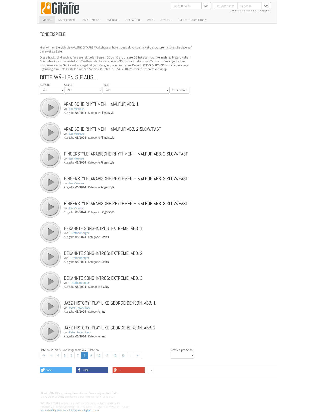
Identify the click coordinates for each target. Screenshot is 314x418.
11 (106, 355)
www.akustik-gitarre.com (54, 410)
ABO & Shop (133, 20)
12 (115, 355)
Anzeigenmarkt (67, 20)
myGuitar (113, 20)
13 (123, 355)
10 (98, 355)
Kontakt (166, 20)
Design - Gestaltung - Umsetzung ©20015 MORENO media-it (74, 386)
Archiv (151, 20)
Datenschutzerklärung (192, 20)
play (50, 108)
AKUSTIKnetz (92, 20)
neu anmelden (245, 10)
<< (44, 355)
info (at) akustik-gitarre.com (84, 410)
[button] (56, 370)
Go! (206, 5)
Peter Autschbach (80, 307)
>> (138, 355)
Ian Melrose (76, 109)
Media (47, 20)
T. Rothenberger (79, 233)
